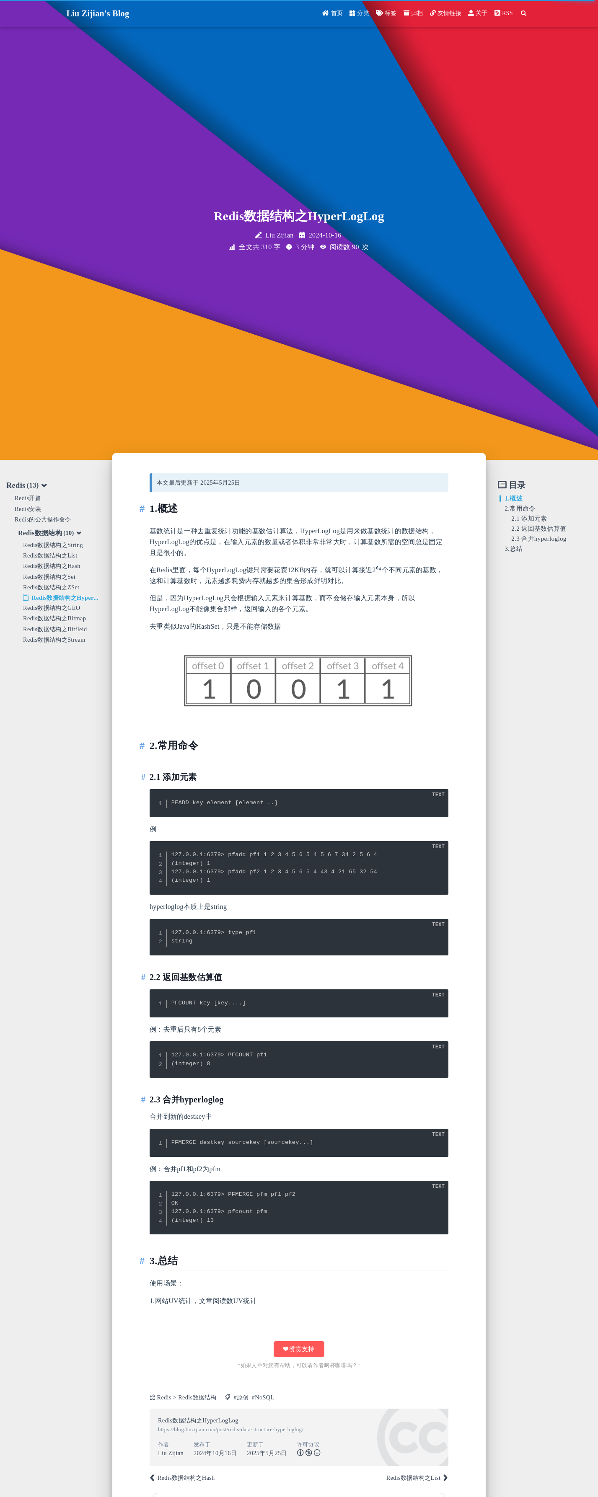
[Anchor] (145, 508)
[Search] (524, 13)
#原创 (241, 1397)
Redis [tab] (27, 485)
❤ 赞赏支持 (299, 1349)
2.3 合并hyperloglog (539, 538)
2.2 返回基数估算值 (538, 528)
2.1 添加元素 (529, 518)
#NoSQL (263, 1397)
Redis (164, 1397)
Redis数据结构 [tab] (50, 533)
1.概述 (514, 498)
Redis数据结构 (197, 1397)
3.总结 (514, 548)
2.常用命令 (520, 508)
